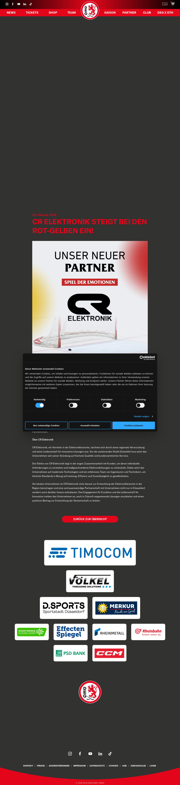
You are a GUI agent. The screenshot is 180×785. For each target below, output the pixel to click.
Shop (53, 13)
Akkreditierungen (57, 765)
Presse (37, 765)
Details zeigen (141, 416)
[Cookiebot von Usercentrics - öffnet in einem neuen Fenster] (142, 358)
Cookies (115, 765)
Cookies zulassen (133, 425)
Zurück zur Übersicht (90, 519)
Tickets (32, 13)
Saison (111, 13)
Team (71, 13)
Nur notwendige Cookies (46, 425)
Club (148, 13)
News (12, 13)
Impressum (79, 765)
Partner (131, 13)
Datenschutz (98, 765)
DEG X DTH (167, 13)
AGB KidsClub (141, 765)
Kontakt (24, 765)
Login (157, 765)
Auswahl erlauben (90, 425)
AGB (126, 765)
